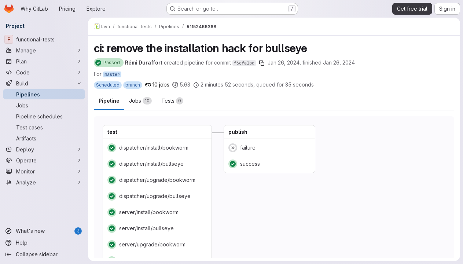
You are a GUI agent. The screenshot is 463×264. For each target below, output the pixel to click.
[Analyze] (44, 182)
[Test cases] (44, 127)
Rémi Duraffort (143, 62)
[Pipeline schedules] (44, 116)
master (112, 74)
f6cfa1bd (244, 63)
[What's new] (44, 231)
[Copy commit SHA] (261, 63)
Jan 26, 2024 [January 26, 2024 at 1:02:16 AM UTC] (284, 62)
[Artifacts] (44, 138)
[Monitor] (44, 171)
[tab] (140, 101)
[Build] (44, 83)
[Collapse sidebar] (44, 254)
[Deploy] (44, 149)
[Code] (44, 72)
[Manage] (44, 50)
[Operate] (44, 160)
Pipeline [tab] (109, 101)
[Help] (44, 243)
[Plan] (44, 61)
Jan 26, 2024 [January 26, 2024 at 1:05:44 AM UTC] (339, 62)
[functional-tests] (44, 39)
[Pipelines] (44, 94)
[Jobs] (44, 105)
